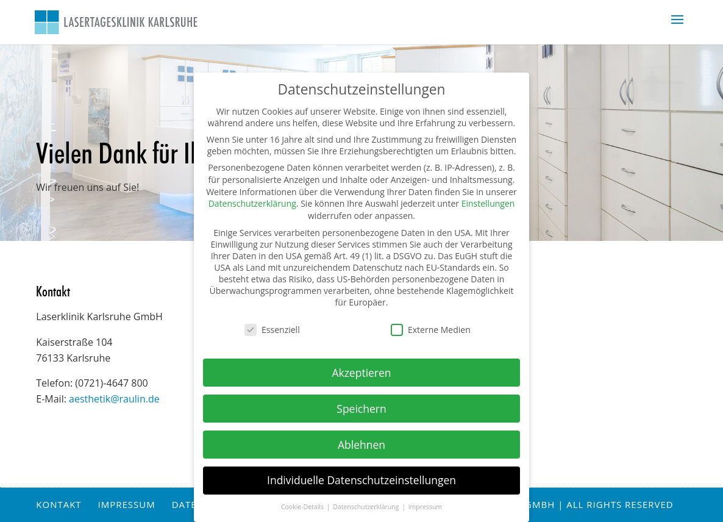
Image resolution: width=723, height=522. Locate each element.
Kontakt (58, 504)
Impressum (126, 504)
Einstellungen (488, 203)
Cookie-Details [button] (303, 506)
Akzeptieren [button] (361, 372)
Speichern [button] (361, 408)
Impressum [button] (425, 506)
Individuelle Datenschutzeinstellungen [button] (361, 480)
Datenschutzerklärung (252, 203)
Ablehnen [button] (361, 444)
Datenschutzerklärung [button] (367, 506)
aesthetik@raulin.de (114, 399)
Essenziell (272, 329)
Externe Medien (431, 329)
